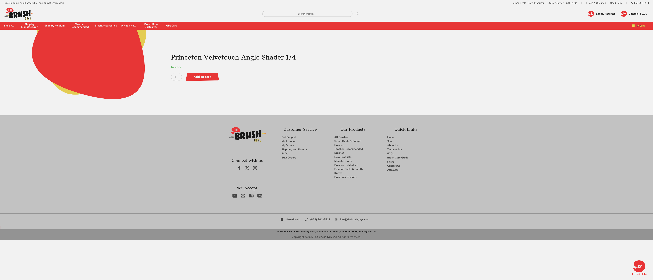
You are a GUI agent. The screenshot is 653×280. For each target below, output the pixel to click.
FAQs (284, 153)
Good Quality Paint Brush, (345, 231)
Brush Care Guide (397, 157)
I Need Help (615, 2)
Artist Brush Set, (324, 231)
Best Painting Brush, (306, 231)
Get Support (288, 137)
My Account (288, 141)
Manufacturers (343, 161)
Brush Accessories (106, 25)
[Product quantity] (176, 77)
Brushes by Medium (346, 165)
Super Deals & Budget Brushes (347, 143)
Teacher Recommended (80, 26)
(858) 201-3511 (320, 219)
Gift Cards (571, 2)
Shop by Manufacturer (29, 26)
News (390, 162)
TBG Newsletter (554, 2)
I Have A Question (596, 2)
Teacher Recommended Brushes (348, 151)
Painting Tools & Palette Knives (349, 171)
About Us (393, 145)
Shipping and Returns (294, 149)
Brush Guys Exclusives (151, 26)
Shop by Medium (54, 25)
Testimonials (395, 149)
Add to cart (202, 77)
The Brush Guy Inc (325, 237)
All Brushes (341, 137)
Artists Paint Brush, (286, 231)
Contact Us (393, 166)
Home (390, 137)
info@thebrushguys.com (354, 219)
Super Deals (519, 2)
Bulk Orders (288, 157)
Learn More (58, 2)
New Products (536, 2)
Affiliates (392, 170)
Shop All (9, 25)
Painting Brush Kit (367, 231)
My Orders (287, 145)
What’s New (128, 25)
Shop (390, 141)
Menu (641, 25)
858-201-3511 (641, 2)
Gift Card (171, 25)
